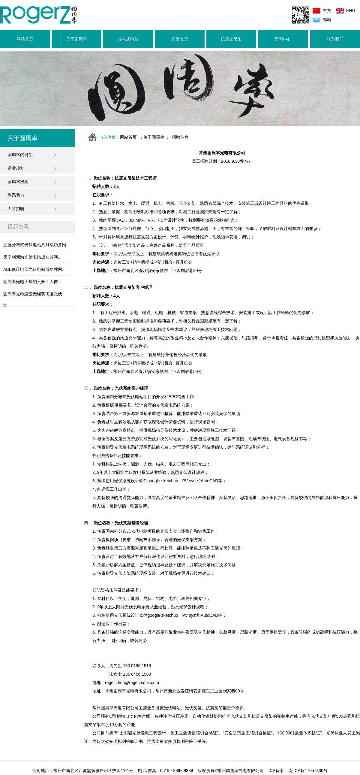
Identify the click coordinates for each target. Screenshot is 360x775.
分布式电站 (128, 39)
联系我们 (335, 39)
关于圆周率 (76, 39)
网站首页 (24, 39)
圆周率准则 (18, 181)
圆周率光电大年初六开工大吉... (32, 281)
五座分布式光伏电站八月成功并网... (36, 244)
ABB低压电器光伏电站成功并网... (34, 269)
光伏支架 (179, 39)
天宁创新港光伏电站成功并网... (32, 257)
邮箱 (327, 19)
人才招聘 (16, 208)
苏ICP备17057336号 (308, 770)
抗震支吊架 (231, 39)
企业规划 (16, 168)
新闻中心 (282, 39)
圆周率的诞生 (20, 154)
